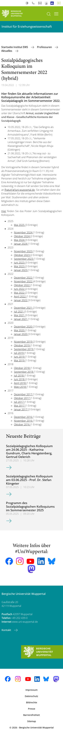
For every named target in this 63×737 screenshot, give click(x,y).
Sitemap (31, 721)
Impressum (31, 689)
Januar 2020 (21, 334)
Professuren (45, 47)
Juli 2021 (19, 311)
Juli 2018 (19, 375)
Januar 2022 (21, 300)
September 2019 (24, 349)
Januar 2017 (21, 409)
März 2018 (20, 387)
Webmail (40, 3)
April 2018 (20, 383)
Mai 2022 (19, 292)
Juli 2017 (19, 402)
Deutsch (59, 3)
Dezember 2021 (23, 308)
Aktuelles (7, 51)
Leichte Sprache (53, 3)
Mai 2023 (19, 266)
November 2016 (23, 420)
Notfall (46, 3)
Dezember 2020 (23, 326)
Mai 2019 (19, 360)
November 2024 (23, 232)
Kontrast (28, 3)
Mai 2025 (19, 225)
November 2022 (23, 281)
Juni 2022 (19, 289)
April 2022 (20, 296)
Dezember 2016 (23, 417)
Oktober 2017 (22, 398)
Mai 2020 (19, 330)
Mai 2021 (19, 315)
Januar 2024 (21, 244)
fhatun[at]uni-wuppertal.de (20, 190)
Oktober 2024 (22, 236)
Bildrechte (31, 702)
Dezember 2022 (23, 277)
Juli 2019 (19, 353)
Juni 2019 (19, 356)
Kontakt (7, 630)
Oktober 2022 (22, 285)
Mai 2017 (19, 405)
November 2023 (23, 251)
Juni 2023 (19, 262)
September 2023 (24, 259)
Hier (3, 211)
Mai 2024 (19, 240)
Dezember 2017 (23, 394)
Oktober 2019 (22, 345)
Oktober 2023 (22, 255)
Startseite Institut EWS (15, 47)
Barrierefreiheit (31, 714)
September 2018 (24, 372)
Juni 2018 (19, 379)
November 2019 (23, 341)
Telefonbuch (34, 3)
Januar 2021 (21, 319)
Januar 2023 (21, 270)
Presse (31, 708)
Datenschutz (31, 696)
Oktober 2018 (22, 368)
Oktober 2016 (22, 424)
